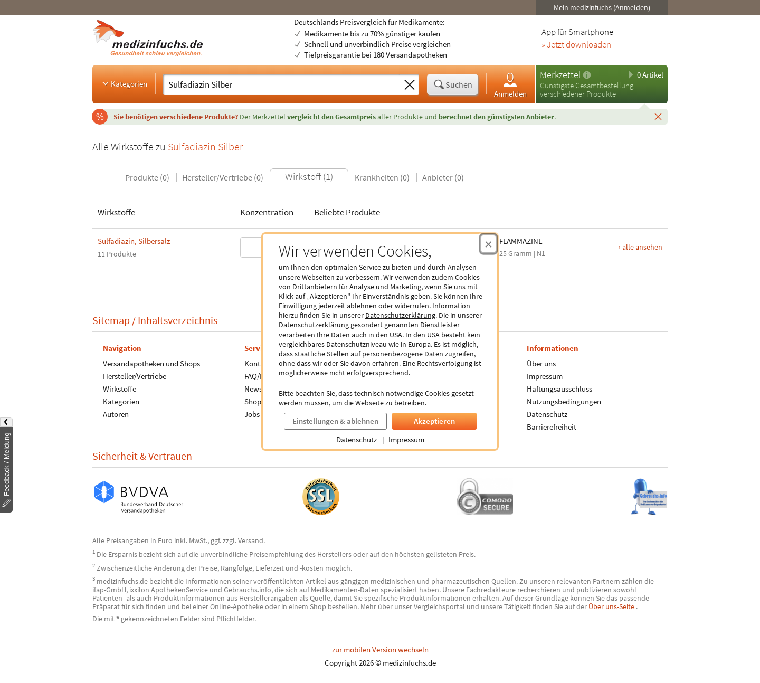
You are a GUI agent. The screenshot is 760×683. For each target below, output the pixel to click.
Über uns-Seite (612, 606)
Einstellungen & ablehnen (335, 421)
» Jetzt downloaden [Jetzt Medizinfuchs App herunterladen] (576, 45)
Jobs (252, 414)
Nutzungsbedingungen (564, 401)
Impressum (406, 439)
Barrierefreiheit (551, 427)
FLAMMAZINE (521, 241)
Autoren (116, 414)
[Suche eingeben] (281, 84)
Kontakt (257, 363)
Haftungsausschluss (559, 389)
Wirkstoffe (119, 389)
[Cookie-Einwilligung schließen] (488, 243)
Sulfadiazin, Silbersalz (134, 240)
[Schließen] (658, 116)
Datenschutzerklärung (400, 315)
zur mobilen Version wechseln (380, 649)
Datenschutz (356, 439)
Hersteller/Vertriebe (134, 376)
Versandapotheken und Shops (151, 363)
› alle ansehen (640, 247)
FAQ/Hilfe (259, 376)
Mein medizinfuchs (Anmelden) (602, 7)
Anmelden (510, 85)
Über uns (541, 363)
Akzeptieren (434, 421)
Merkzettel (560, 75)
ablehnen (362, 305)
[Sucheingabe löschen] (409, 85)
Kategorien (123, 83)
